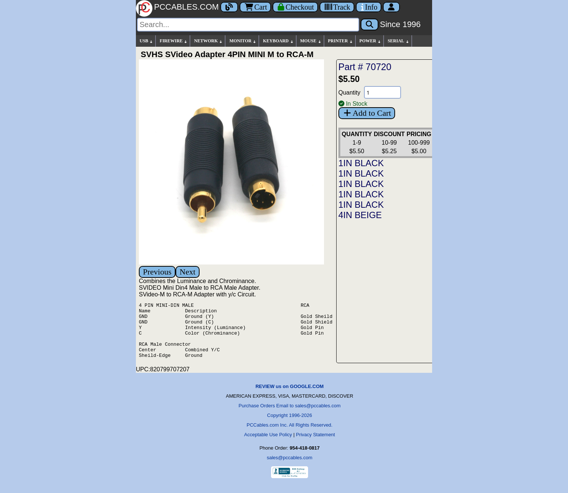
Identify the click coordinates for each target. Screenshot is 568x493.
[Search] (248, 25)
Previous (157, 271)
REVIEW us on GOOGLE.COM (289, 397)
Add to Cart (367, 113)
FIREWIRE (174, 41)
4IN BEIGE (360, 215)
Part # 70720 (364, 67)
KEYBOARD (278, 41)
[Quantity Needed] (382, 92)
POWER (370, 41)
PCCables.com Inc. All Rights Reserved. (290, 436)
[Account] (391, 7)
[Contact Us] (368, 7)
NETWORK (208, 41)
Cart (255, 7)
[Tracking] (337, 7)
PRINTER (340, 41)
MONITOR (243, 41)
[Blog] (229, 7)
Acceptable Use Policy (268, 445)
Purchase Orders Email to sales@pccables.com (289, 417)
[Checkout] (295, 7)
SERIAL (399, 41)
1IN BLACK (361, 163)
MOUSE (311, 41)
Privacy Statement (315, 445)
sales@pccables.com (289, 468)
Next (188, 271)
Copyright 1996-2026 (289, 426)
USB (146, 41)
